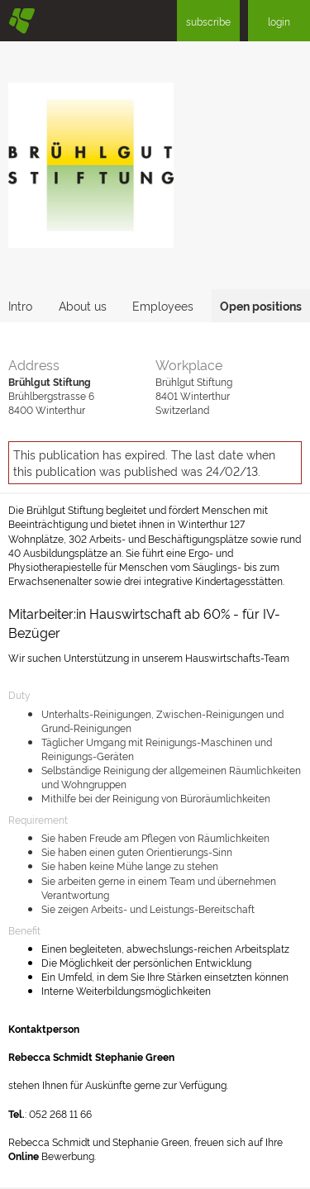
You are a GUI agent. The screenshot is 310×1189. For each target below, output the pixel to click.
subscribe (208, 21)
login (279, 21)
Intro (20, 305)
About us (83, 305)
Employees (162, 305)
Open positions (261, 305)
